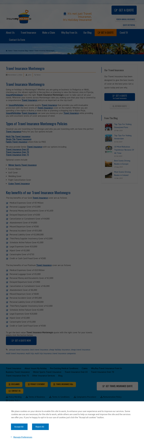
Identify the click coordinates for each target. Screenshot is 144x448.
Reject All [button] (39, 426)
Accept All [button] (18, 426)
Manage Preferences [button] (22, 437)
